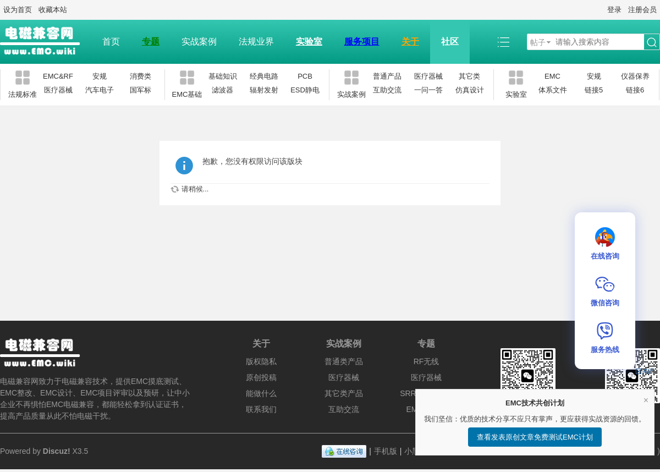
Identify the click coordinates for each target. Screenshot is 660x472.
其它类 (469, 76)
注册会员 (642, 10)
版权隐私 (261, 361)
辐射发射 (264, 90)
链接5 (594, 90)
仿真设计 (469, 90)
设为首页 (17, 10)
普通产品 (387, 76)
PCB (305, 76)
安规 (99, 76)
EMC (552, 76)
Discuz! (56, 451)
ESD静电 (305, 90)
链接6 (635, 90)
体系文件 (552, 90)
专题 (151, 41)
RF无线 (426, 361)
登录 (614, 10)
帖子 (538, 42)
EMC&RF (58, 76)
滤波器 (222, 90)
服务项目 (362, 41)
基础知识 (222, 76)
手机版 (385, 451)
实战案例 (199, 41)
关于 (410, 41)
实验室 (309, 41)
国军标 (140, 90)
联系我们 (261, 409)
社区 (450, 41)
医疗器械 (58, 90)
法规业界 (256, 41)
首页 (111, 41)
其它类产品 (343, 393)
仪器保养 (635, 76)
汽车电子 (99, 90)
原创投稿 (261, 377)
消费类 (140, 76)
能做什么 (261, 393)
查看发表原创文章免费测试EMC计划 (535, 437)
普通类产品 (343, 361)
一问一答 (428, 90)
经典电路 (264, 76)
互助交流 (387, 90)
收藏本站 (52, 10)
